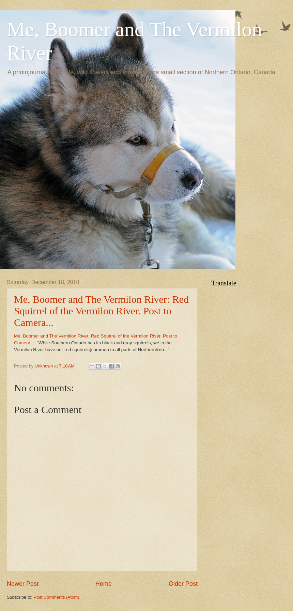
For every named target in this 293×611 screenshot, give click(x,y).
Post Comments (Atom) (56, 597)
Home (103, 583)
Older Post (183, 583)
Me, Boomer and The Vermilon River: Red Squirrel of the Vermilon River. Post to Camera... (101, 311)
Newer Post (22, 583)
